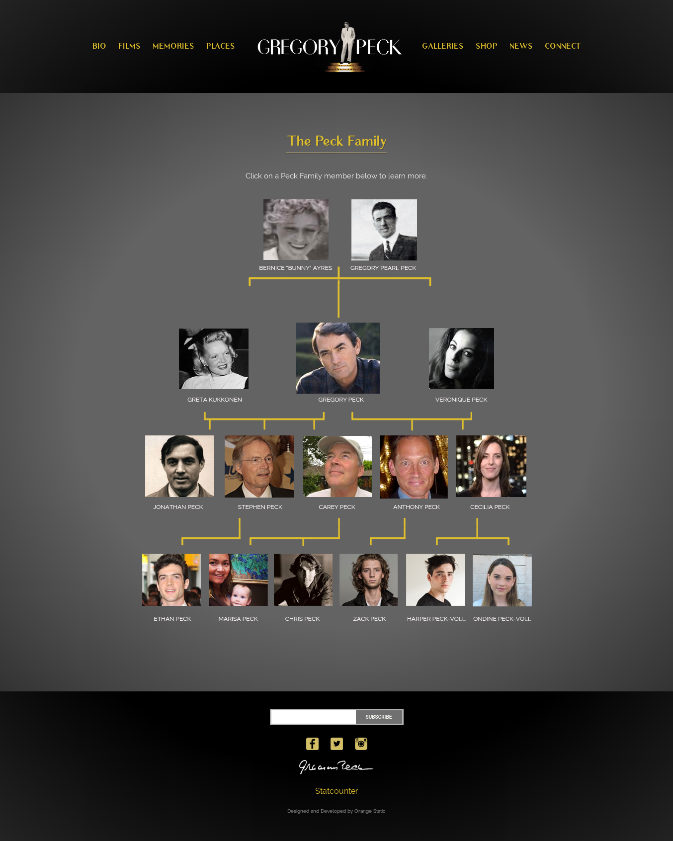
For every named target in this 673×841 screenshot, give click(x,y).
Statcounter (336, 791)
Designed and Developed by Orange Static (336, 811)
